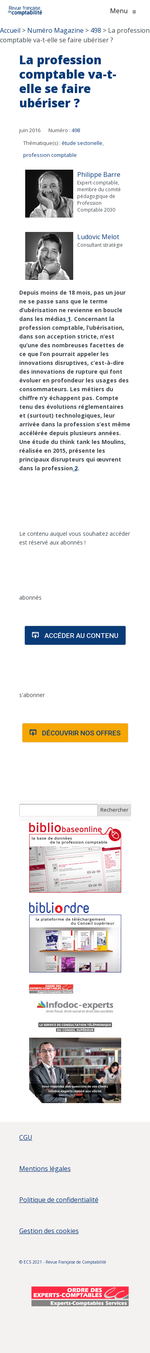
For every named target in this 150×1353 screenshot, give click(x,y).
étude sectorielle (82, 143)
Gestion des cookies (49, 1230)
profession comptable (50, 154)
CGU (25, 1137)
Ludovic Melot (98, 236)
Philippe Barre (98, 174)
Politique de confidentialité (58, 1199)
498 (76, 130)
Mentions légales (45, 1168)
